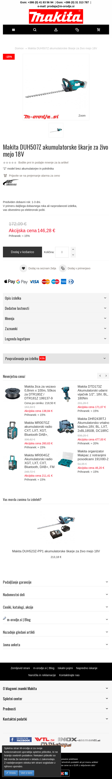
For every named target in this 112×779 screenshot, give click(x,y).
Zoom (82, 115)
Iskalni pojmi (65, 668)
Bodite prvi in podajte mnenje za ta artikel (43, 162)
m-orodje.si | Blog (44, 668)
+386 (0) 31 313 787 (76, 2)
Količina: (49, 252)
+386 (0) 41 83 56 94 (40, 2)
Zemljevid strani (20, 668)
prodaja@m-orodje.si (60, 6)
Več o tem (26, 772)
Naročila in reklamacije (42, 675)
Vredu (12, 772)
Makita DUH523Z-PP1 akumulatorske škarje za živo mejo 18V (56, 551)
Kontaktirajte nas (69, 675)
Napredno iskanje (86, 668)
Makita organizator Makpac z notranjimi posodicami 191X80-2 (93, 455)
